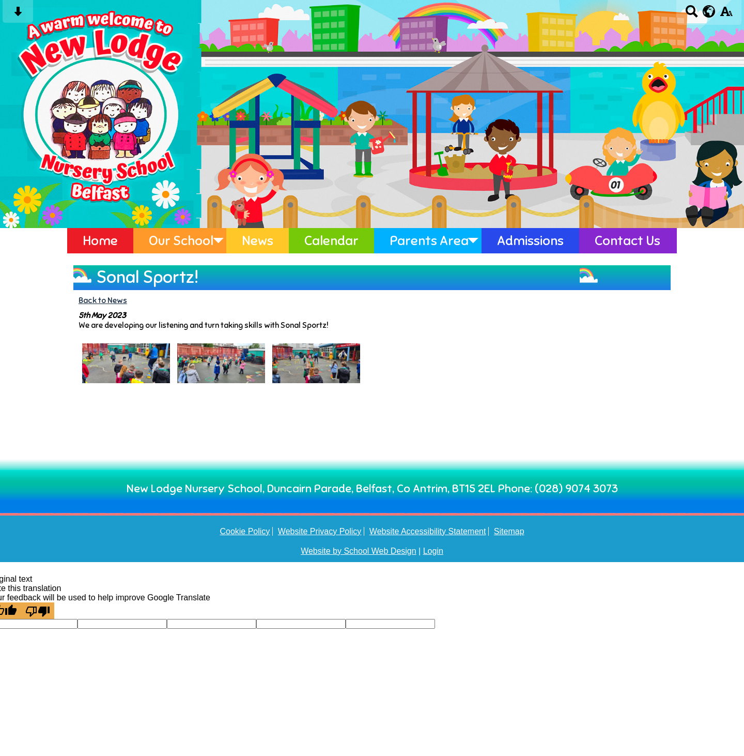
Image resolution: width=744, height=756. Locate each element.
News (257, 241)
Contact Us (627, 241)
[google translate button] (709, 11)
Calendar (331, 241)
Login (433, 551)
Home (100, 241)
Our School (181, 241)
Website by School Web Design (358, 551)
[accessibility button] (726, 14)
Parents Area (429, 241)
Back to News (103, 300)
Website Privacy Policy (320, 531)
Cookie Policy (245, 531)
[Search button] (691, 14)
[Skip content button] (17, 14)
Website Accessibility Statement (427, 531)
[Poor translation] (37, 610)
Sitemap (509, 531)
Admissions (530, 241)
